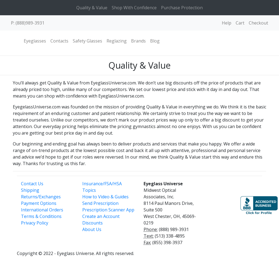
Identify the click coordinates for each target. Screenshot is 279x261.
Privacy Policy (34, 223)
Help (226, 23)
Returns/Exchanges (41, 197)
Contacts (59, 41)
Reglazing (117, 41)
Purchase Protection (182, 8)
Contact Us (32, 184)
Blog (155, 41)
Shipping (30, 190)
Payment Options (38, 203)
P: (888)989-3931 (27, 23)
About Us (91, 229)
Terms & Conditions (41, 216)
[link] (219, 203)
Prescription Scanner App (108, 210)
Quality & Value (91, 8)
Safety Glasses (87, 41)
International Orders (42, 210)
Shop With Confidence (134, 8)
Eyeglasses (35, 41)
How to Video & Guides (105, 197)
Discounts (92, 223)
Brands (138, 41)
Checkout (258, 23)
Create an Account (101, 216)
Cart (240, 23)
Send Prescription (100, 203)
